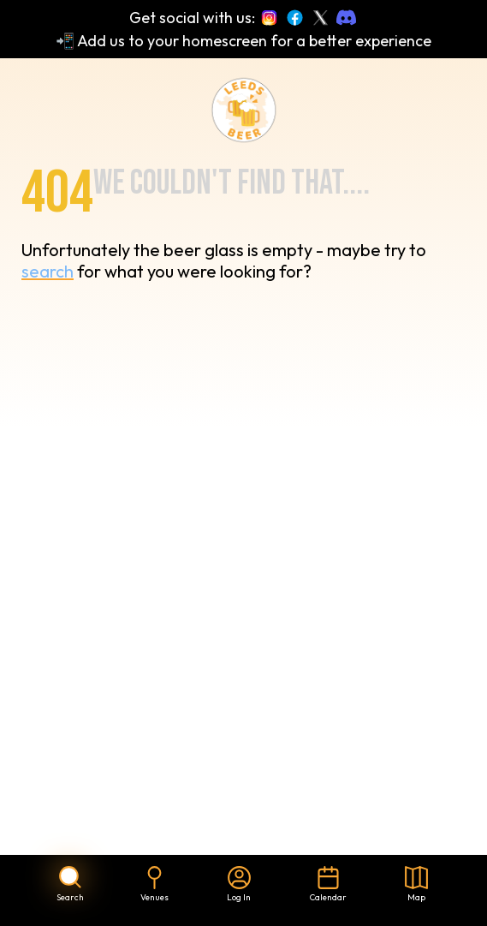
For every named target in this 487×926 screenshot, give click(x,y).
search (47, 271)
